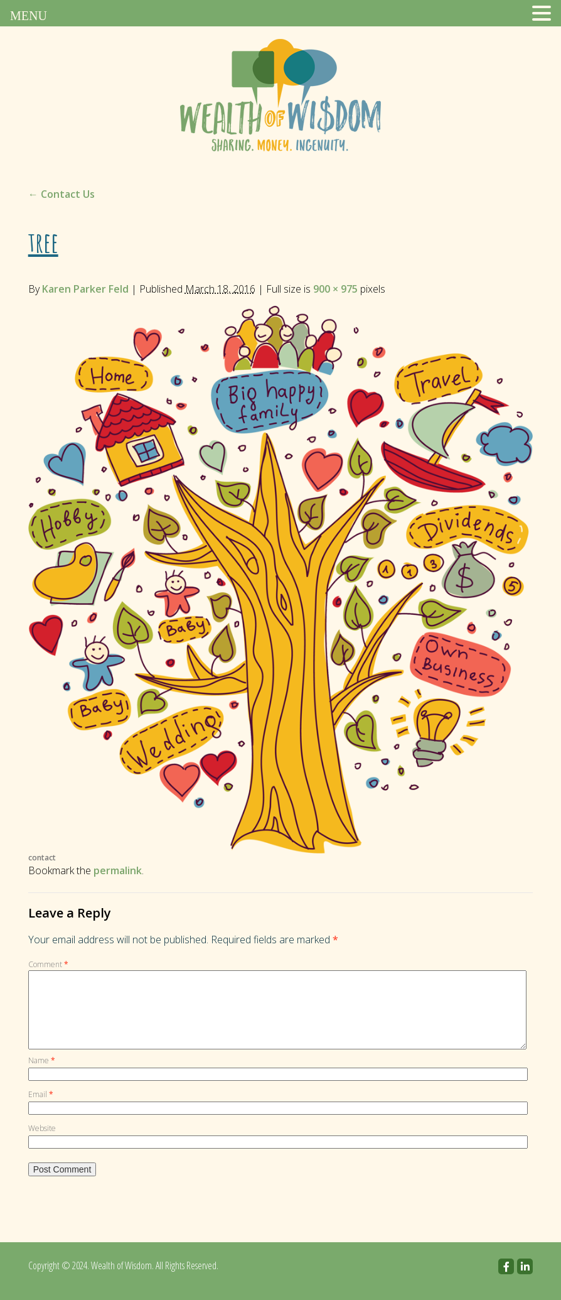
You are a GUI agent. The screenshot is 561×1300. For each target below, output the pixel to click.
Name (41, 1075)
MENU (28, 16)
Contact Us (61, 194)
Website (42, 1143)
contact (42, 857)
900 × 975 (335, 289)
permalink (118, 870)
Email (40, 1109)
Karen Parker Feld (85, 289)
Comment (48, 964)
